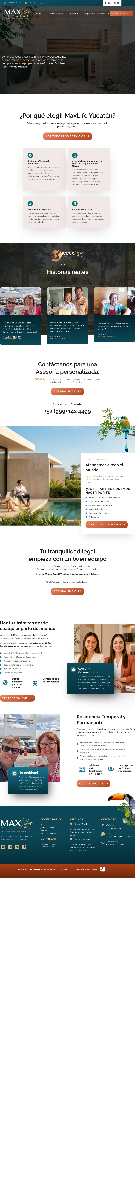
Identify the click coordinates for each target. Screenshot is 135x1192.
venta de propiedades (26, 63)
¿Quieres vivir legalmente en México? (91, 762)
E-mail (108, 825)
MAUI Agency (92, 862)
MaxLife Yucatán (93, 475)
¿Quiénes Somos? (55, 13)
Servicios (73, 14)
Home (39, 13)
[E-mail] (103, 825)
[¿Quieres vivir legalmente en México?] (79, 760)
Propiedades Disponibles (96, 14)
